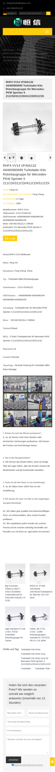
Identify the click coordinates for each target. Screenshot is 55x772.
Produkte (21, 50)
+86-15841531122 (14, 8)
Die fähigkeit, (9, 204)
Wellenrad (33, 50)
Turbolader (26, 669)
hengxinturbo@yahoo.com (19, 3)
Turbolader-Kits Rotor (30, 650)
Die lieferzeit (9, 199)
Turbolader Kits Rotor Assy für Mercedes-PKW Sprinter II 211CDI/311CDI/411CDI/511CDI (35, 662)
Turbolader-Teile (42, 669)
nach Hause (8, 50)
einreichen (13, 761)
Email (10, 239)
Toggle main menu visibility (47, 31)
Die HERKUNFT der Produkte (17, 195)
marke (6, 190)
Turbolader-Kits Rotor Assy (33, 654)
